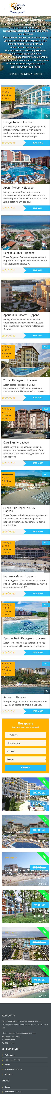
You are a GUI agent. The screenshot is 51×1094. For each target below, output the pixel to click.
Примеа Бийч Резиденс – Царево (24, 638)
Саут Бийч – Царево (16, 442)
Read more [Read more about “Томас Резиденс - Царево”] (38, 398)
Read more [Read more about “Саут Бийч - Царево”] (38, 463)
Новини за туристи (12, 1060)
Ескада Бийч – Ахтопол (18, 122)
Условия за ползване (13, 1069)
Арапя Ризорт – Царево (18, 187)
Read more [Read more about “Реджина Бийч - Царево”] (37, 270)
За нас (7, 1065)
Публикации (10, 1055)
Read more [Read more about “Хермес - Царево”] (38, 711)
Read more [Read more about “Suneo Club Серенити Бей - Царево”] (38, 531)
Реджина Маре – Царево (19, 576)
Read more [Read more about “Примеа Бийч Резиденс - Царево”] (38, 652)
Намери (25, 767)
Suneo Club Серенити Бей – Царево (20, 509)
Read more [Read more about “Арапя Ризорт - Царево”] (37, 208)
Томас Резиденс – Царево (20, 380)
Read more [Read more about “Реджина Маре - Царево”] (38, 593)
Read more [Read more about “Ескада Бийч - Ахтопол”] (38, 143)
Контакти (9, 1074)
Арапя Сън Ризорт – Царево (21, 315)
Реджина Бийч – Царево (19, 253)
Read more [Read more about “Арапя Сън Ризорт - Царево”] (37, 336)
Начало (12, 74)
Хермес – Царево (14, 697)
